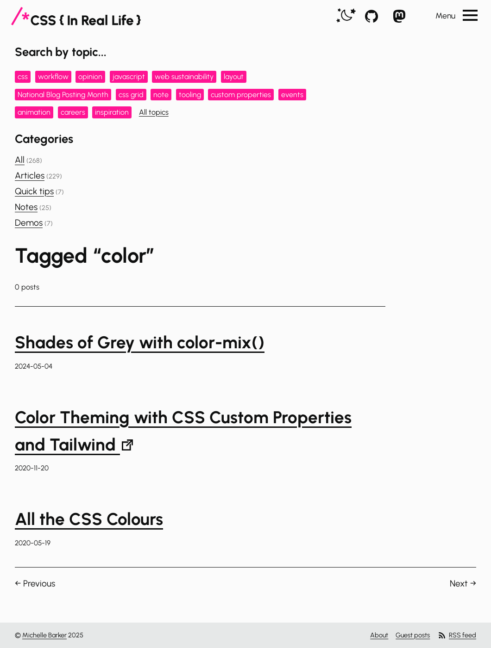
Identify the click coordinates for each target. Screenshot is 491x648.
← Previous (35, 583)
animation (34, 112)
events (292, 94)
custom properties (241, 94)
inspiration (112, 112)
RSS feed (456, 635)
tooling (190, 94)
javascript (129, 76)
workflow (53, 76)
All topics (154, 112)
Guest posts (413, 635)
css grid (131, 94)
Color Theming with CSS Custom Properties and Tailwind (183, 431)
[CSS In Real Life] (76, 16)
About (379, 635)
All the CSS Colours (89, 519)
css (23, 76)
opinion (90, 76)
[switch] (346, 16)
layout (234, 76)
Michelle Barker (44, 635)
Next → (463, 583)
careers (73, 112)
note (161, 94)
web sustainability (184, 76)
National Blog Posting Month (63, 94)
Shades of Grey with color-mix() (139, 342)
